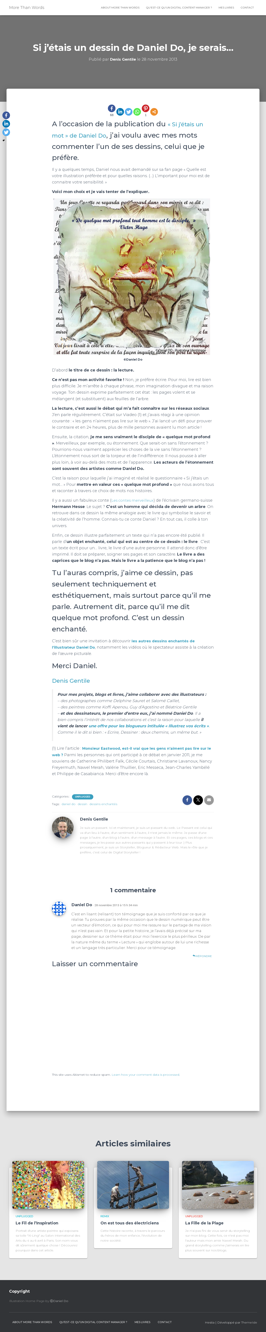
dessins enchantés (103, 804)
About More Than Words (120, 7)
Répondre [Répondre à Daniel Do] (202, 956)
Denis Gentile (75, 680)
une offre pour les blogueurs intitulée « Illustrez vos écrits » (148, 726)
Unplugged (82, 796)
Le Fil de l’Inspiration (37, 1223)
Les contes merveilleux (133, 500)
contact (247, 7)
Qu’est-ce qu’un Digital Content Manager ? (179, 7)
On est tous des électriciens (129, 1223)
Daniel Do (81, 904)
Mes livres (226, 7)
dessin (82, 804)
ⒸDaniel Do (59, 1301)
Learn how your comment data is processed (145, 1075)
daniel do (68, 804)
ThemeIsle (249, 1322)
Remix (104, 1216)
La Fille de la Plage (204, 1223)
